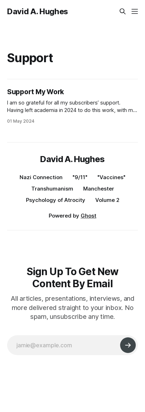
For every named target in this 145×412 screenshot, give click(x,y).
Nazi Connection (41, 177)
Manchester (98, 188)
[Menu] (134, 11)
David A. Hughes (37, 11)
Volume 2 (107, 200)
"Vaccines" (111, 177)
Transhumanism (52, 188)
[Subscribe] (128, 345)
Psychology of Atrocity (55, 200)
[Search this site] (122, 11)
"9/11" (79, 177)
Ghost (88, 215)
